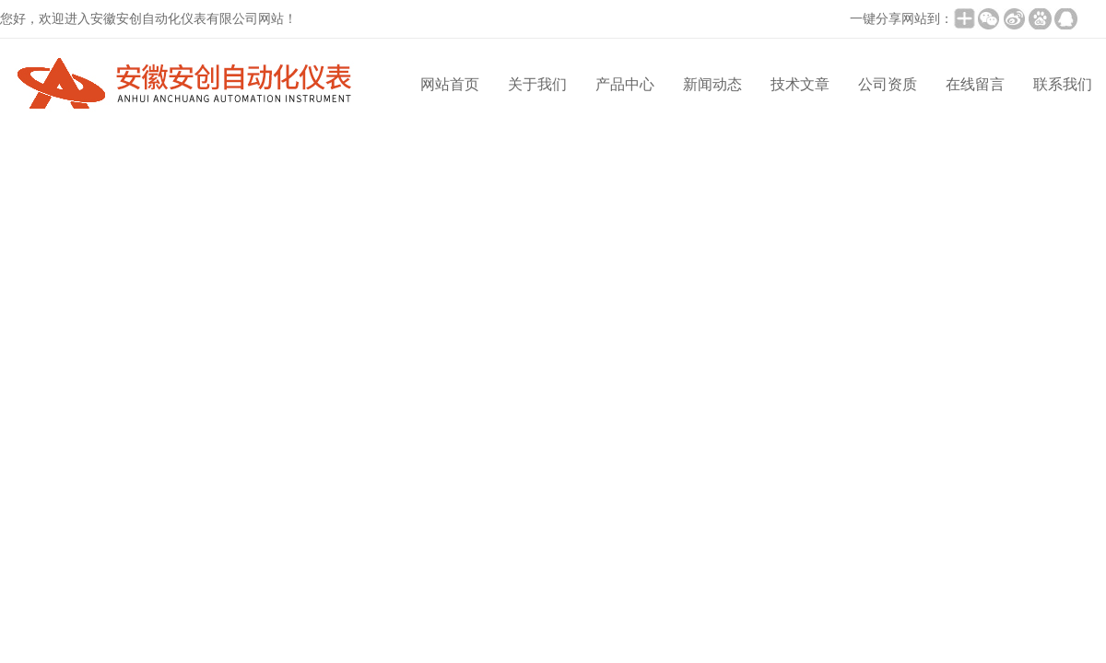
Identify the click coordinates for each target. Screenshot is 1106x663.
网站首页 (449, 84)
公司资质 (887, 84)
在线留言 (975, 84)
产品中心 (624, 84)
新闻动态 (712, 84)
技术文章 (800, 84)
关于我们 (537, 84)
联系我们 (1062, 84)
